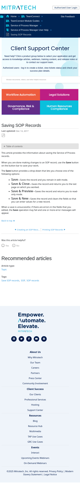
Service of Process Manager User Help (27, 30)
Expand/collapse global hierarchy (2, 16)
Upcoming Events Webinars (35, 457)
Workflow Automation (21, 95)
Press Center (35, 378)
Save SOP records (10, 280)
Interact (35, 452)
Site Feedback (68, 16)
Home (11, 16)
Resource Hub (35, 426)
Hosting (35, 404)
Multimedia (35, 431)
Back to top (6, 220)
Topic (4, 269)
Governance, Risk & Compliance (21, 107)
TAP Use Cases (35, 436)
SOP (23, 280)
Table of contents (14, 146)
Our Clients (35, 394)
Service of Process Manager (22, 25)
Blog (35, 420)
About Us (35, 352)
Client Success (35, 389)
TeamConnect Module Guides (23, 21)
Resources (35, 415)
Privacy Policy (56, 471)
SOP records (33, 280)
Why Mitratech (35, 357)
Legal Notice (50, 474)
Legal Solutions (59, 95)
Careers (35, 367)
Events (35, 447)
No (17, 245)
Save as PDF (3, 135)
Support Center (35, 410)
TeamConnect (30, 16)
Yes (7, 245)
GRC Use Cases (35, 441)
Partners (35, 373)
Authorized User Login (65, 7)
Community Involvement (35, 383)
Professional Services (35, 399)
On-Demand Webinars (35, 463)
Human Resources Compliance (59, 107)
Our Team (35, 362)
